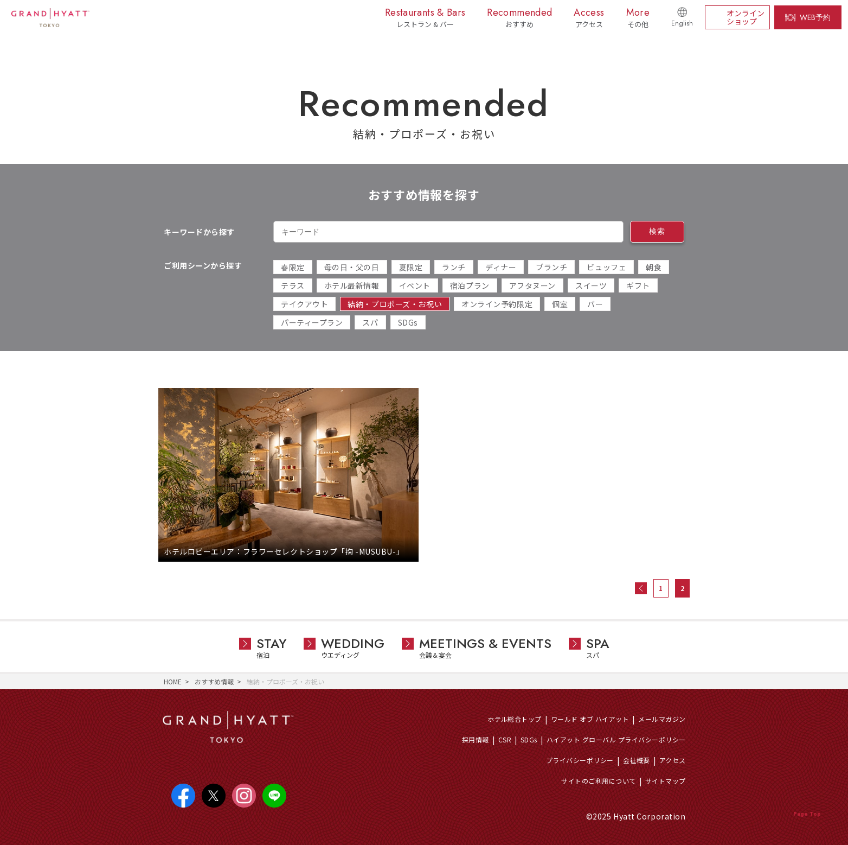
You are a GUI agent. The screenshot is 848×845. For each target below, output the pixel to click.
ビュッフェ (606, 267)
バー (595, 303)
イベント (415, 285)
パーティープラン (312, 322)
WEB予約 (815, 17)
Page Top (807, 814)
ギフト (638, 285)
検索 (657, 231)
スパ (370, 322)
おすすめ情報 (214, 681)
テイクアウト (304, 303)
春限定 (293, 267)
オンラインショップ (746, 17)
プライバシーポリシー (580, 760)
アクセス (672, 760)
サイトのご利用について (598, 780)
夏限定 (411, 267)
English (682, 23)
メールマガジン (661, 718)
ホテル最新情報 (352, 285)
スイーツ (591, 285)
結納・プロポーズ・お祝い (395, 303)
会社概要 (636, 760)
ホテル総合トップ (514, 718)
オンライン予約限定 (496, 303)
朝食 (653, 267)
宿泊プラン (470, 285)
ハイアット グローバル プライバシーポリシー (616, 739)
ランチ (454, 267)
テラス (293, 285)
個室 (560, 303)
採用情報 (475, 739)
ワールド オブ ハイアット (590, 718)
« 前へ (641, 588)
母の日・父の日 (352, 267)
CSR (504, 739)
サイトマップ (665, 780)
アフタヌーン (532, 285)
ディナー (500, 267)
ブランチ (551, 267)
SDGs (408, 322)
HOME (173, 681)
